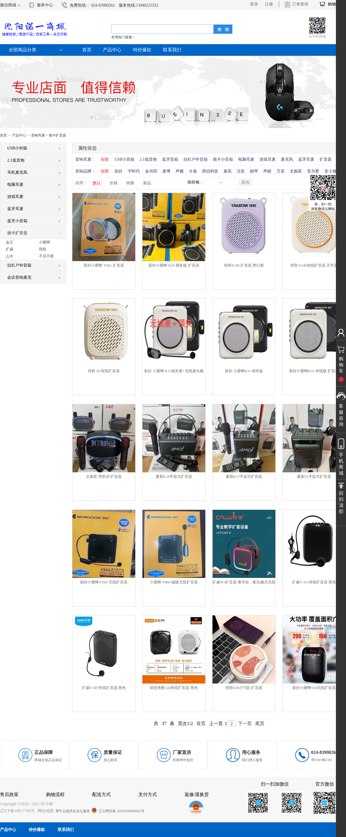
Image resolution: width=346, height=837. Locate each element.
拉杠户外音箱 (195, 159)
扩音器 (325, 159)
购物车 (334, 4)
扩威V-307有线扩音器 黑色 (104, 688)
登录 (254, 4)
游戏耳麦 (268, 159)
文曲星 (296, 171)
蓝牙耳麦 (306, 159)
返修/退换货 (197, 794)
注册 (269, 4)
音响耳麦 (38, 135)
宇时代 (134, 171)
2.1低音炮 (148, 159)
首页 (86, 49)
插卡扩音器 (57, 135)
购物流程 (55, 794)
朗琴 (254, 171)
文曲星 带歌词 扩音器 (104, 476)
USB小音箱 (124, 159)
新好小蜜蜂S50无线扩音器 (314, 688)
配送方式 (101, 794)
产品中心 (19, 135)
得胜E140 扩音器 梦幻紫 (244, 265)
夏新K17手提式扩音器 (244, 476)
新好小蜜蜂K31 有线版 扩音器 (314, 371)
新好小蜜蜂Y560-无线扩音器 (103, 582)
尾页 (259, 723)
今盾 (193, 171)
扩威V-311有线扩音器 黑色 (314, 582)
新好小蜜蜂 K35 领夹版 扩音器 (173, 265)
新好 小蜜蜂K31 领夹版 (244, 371)
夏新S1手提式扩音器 (314, 476)
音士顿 (330, 171)
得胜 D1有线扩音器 (104, 371)
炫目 (118, 171)
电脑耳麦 (246, 159)
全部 (105, 159)
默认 (97, 183)
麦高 (227, 171)
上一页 (216, 723)
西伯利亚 (210, 171)
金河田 (151, 171)
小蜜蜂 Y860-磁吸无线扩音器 (174, 582)
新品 (147, 183)
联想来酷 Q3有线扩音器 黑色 (174, 688)
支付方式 (147, 794)
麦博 (166, 171)
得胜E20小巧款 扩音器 (243, 688)
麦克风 (287, 159)
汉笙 (241, 171)
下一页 (245, 723)
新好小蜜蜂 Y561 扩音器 (104, 265)
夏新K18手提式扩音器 (174, 476)
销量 (130, 183)
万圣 (281, 171)
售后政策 (9, 794)
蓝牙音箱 (170, 159)
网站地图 (44, 811)
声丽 (267, 171)
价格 (114, 183)
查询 (245, 182)
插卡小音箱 (223, 159)
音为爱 (313, 171)
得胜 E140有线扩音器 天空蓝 (314, 265)
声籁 (180, 171)
